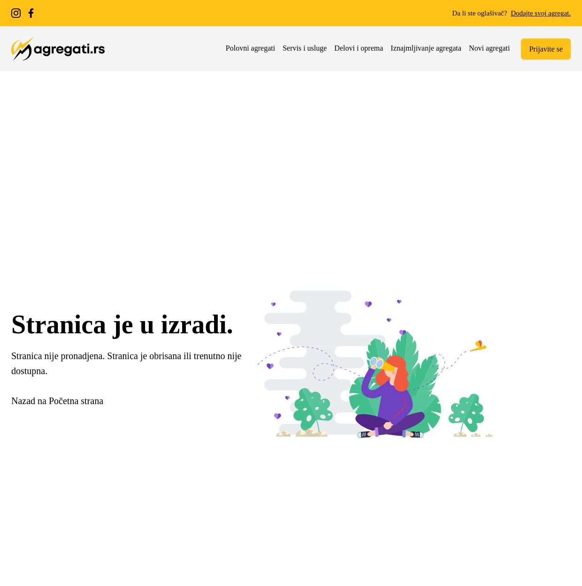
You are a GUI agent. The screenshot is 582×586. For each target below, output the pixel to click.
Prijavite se (546, 49)
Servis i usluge (305, 48)
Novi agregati (489, 48)
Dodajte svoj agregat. (541, 13)
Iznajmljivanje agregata (426, 48)
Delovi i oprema (358, 48)
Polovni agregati (250, 48)
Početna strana (76, 401)
